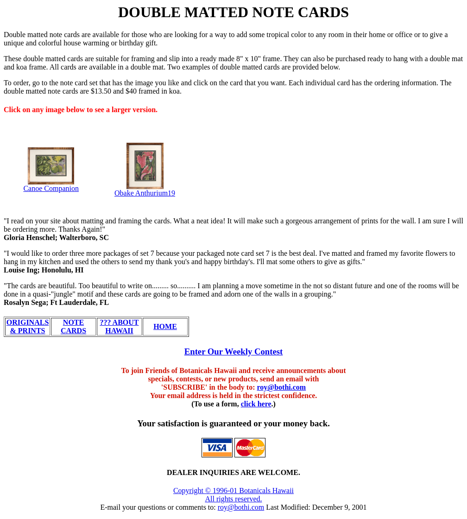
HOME (165, 326)
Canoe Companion (51, 188)
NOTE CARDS (73, 326)
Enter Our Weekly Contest (233, 351)
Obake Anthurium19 (144, 193)
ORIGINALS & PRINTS (27, 326)
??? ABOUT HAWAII (119, 326)
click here (256, 404)
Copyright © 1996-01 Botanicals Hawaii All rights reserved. (233, 495)
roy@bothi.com (281, 387)
